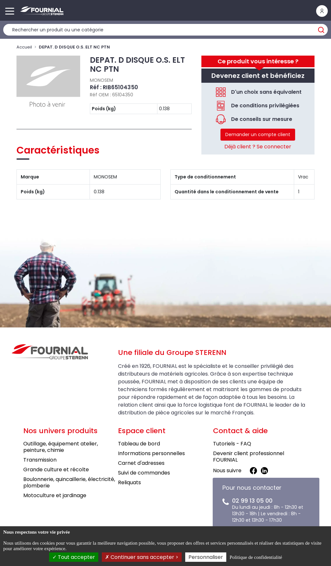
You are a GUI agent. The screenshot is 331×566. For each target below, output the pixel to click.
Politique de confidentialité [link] (256, 557)
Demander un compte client (257, 134)
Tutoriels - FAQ (232, 443)
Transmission (40, 460)
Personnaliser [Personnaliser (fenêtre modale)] (205, 557)
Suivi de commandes (144, 472)
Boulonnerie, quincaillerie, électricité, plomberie (69, 482)
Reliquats (129, 482)
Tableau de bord (139, 443)
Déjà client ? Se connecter (257, 146)
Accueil (24, 47)
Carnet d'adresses (141, 463)
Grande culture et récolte (56, 469)
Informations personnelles (151, 453)
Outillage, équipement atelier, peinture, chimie (60, 447)
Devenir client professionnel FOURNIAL (248, 457)
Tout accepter (73, 557)
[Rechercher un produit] (165, 30)
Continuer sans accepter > (141, 557)
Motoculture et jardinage (54, 495)
